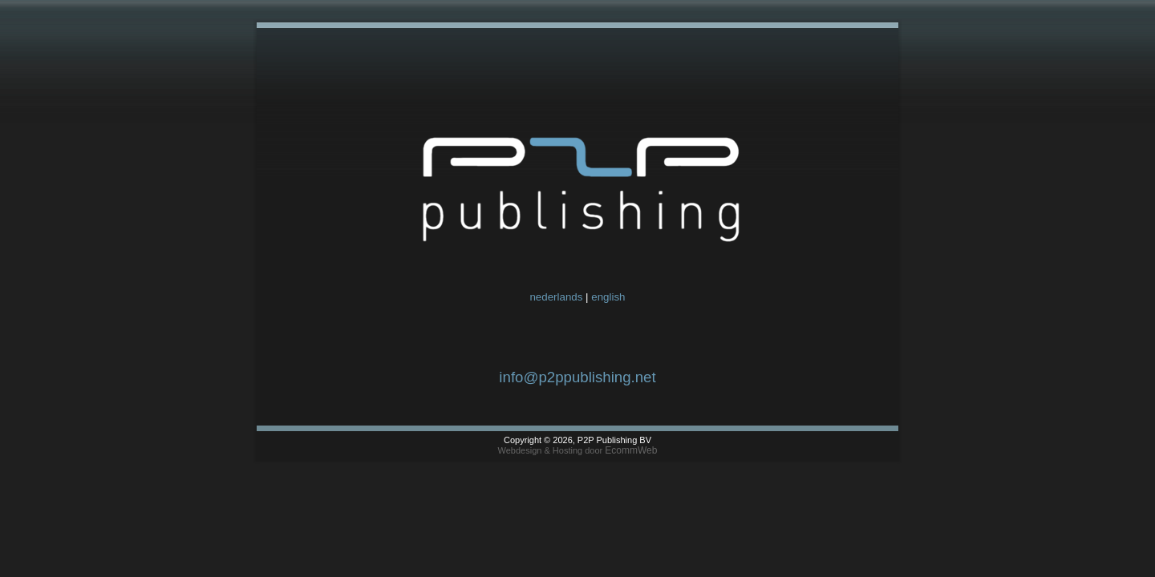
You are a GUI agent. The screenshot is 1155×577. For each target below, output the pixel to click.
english (608, 297)
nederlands (555, 297)
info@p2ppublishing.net (577, 377)
